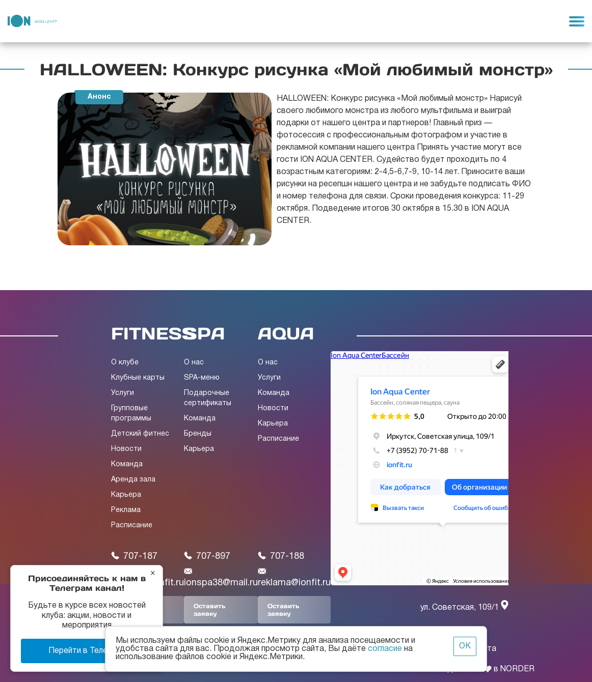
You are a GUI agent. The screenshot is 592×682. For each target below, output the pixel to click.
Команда (127, 464)
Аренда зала (133, 479)
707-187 (134, 556)
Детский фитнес (140, 434)
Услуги (122, 393)
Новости (126, 449)
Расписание (131, 525)
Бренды (197, 434)
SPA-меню (202, 378)
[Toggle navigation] (576, 21)
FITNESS (153, 333)
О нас (194, 362)
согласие (385, 648)
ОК (465, 646)
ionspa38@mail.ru (221, 577)
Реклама (126, 510)
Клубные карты (138, 378)
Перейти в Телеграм (86, 651)
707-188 (281, 556)
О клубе (125, 362)
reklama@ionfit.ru (294, 577)
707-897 (207, 556)
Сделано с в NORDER (488, 669)
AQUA (286, 333)
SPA (204, 333)
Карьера (126, 495)
